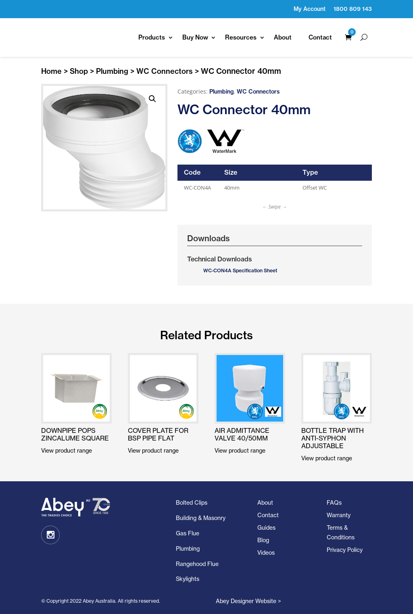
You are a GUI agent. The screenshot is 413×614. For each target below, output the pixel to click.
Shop (79, 71)
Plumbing (112, 71)
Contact (320, 37)
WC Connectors (164, 71)
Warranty (338, 515)
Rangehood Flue (197, 563)
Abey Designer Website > (248, 600)
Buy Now (195, 37)
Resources (241, 37)
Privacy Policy (345, 549)
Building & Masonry (200, 517)
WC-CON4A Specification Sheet (240, 270)
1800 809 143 (353, 9)
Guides (266, 527)
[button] (152, 99)
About (283, 37)
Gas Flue (187, 533)
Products (151, 37)
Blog (263, 540)
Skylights (187, 578)
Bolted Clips (191, 502)
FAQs (334, 502)
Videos (266, 552)
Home (51, 71)
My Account (309, 9)
